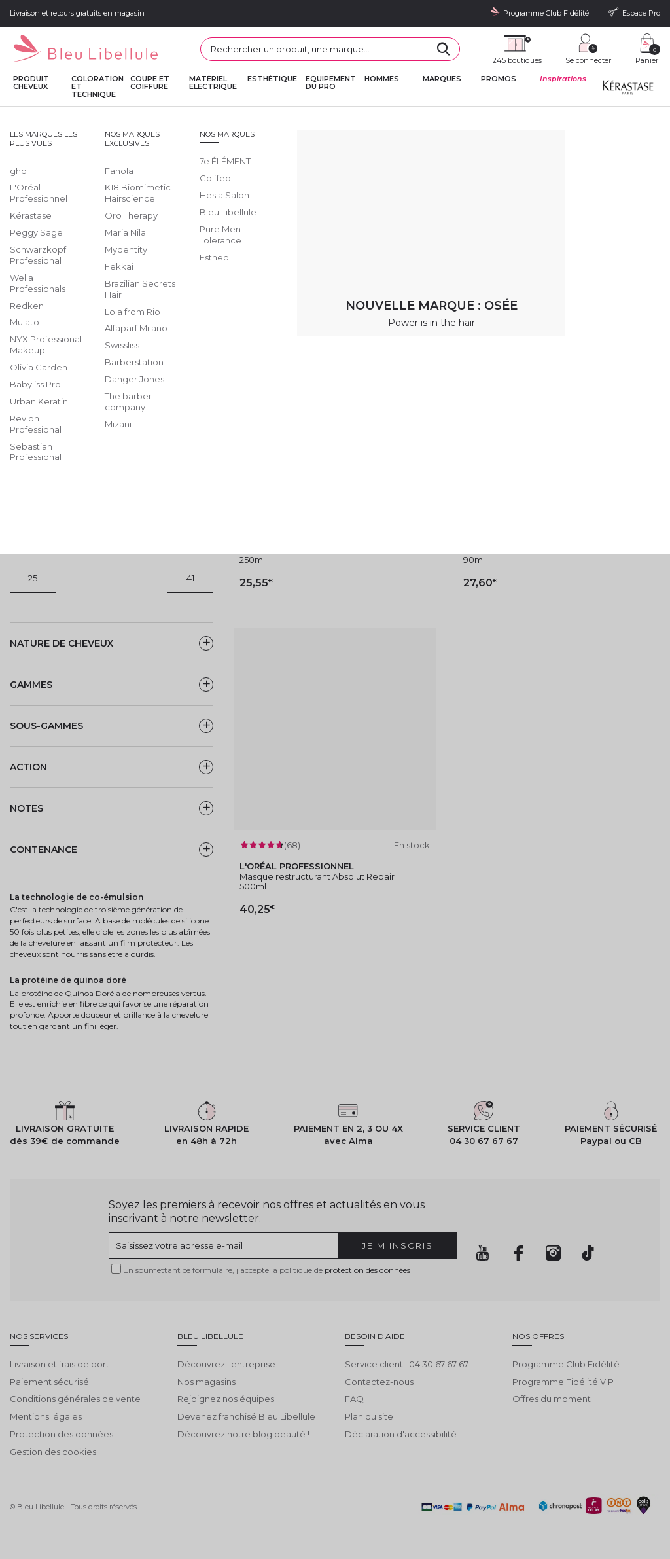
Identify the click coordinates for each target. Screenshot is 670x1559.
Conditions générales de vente (75, 1398)
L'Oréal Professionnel (222, 117)
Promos (498, 79)
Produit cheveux (31, 83)
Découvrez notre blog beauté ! (243, 1434)
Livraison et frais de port (59, 1364)
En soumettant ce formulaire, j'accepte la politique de (266, 1270)
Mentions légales (46, 1416)
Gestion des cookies (53, 1451)
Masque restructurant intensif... (303, 549)
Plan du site (369, 1416)
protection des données (367, 1270)
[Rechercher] (443, 49)
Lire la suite (33, 231)
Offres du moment (551, 1398)
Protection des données (61, 1434)
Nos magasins (206, 1381)
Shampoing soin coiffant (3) (80, 477)
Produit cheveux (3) (64, 458)
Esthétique (272, 79)
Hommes (381, 79)
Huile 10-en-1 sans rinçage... (519, 549)
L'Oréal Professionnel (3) (74, 347)
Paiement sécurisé (49, 1381)
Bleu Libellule (80, 117)
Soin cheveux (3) (58, 496)
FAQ (354, 1398)
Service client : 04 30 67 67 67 (406, 1364)
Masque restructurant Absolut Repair (317, 876)
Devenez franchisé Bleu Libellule (246, 1416)
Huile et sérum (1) (58, 420)
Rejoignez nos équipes (225, 1398)
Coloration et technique (97, 87)
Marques (442, 79)
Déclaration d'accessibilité (401, 1434)
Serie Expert (285, 117)
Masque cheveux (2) (65, 439)
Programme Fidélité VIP (563, 1381)
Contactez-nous (379, 1381)
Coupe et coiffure (149, 83)
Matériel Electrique (213, 83)
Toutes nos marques (145, 117)
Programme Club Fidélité (566, 1364)
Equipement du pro (331, 83)
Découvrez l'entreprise (226, 1364)
